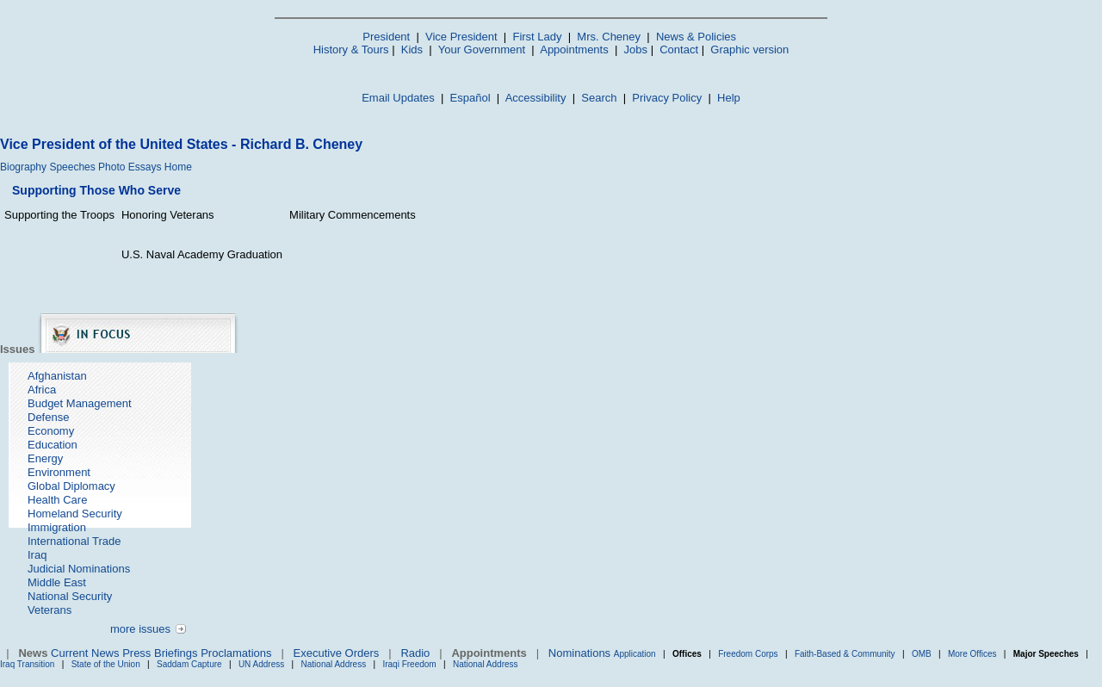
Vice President (461, 36)
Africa (42, 389)
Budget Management (80, 403)
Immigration (57, 527)
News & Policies (696, 36)
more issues (140, 628)
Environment (59, 472)
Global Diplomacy (71, 486)
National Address (334, 664)
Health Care (57, 499)
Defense (48, 417)
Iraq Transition (27, 664)
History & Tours (351, 49)
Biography (23, 167)
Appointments (574, 49)
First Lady (536, 36)
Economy (51, 430)
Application (635, 654)
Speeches (72, 167)
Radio (415, 653)
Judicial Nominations (79, 568)
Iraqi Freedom (409, 664)
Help (728, 97)
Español (470, 97)
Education (52, 444)
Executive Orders (337, 653)
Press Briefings (159, 653)
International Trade (74, 541)
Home (178, 167)
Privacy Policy (667, 97)
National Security (70, 596)
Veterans (49, 609)
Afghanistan (57, 375)
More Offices (972, 654)
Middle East (57, 582)
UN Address (261, 664)
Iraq (37, 554)
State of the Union (105, 664)
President (386, 36)
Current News (85, 653)
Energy (45, 458)
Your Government (481, 49)
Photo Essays (129, 167)
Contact (678, 49)
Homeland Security (75, 513)
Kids (412, 49)
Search (598, 97)
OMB (922, 654)
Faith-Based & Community (846, 654)
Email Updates (398, 97)
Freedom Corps (747, 654)
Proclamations (236, 653)
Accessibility (535, 97)
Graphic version (749, 49)
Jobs (635, 49)
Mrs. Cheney (609, 36)
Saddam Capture (189, 664)
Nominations (579, 653)
